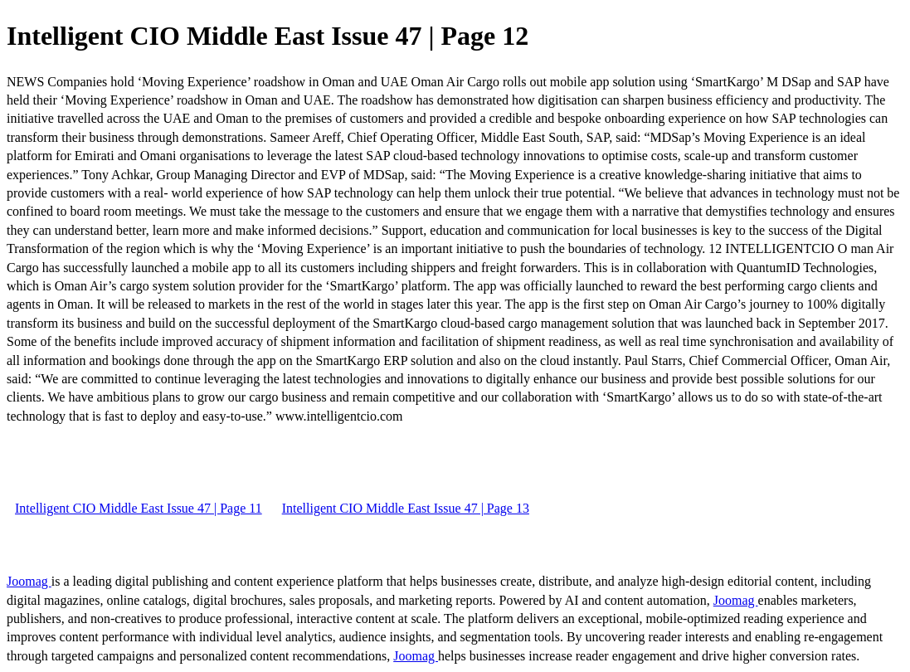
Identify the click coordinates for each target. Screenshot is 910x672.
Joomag (29, 581)
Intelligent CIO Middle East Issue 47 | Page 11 (138, 508)
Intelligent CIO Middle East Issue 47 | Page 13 (405, 508)
